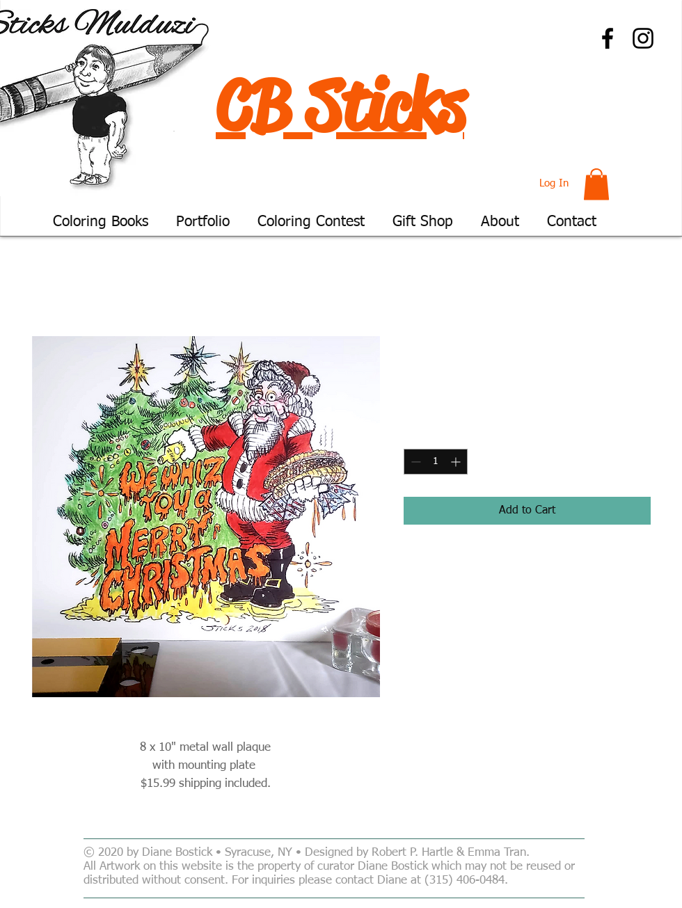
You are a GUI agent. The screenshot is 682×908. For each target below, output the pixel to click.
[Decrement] (414, 461)
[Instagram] (643, 38)
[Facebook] (607, 38)
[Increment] (457, 461)
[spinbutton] (435, 461)
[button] (596, 184)
